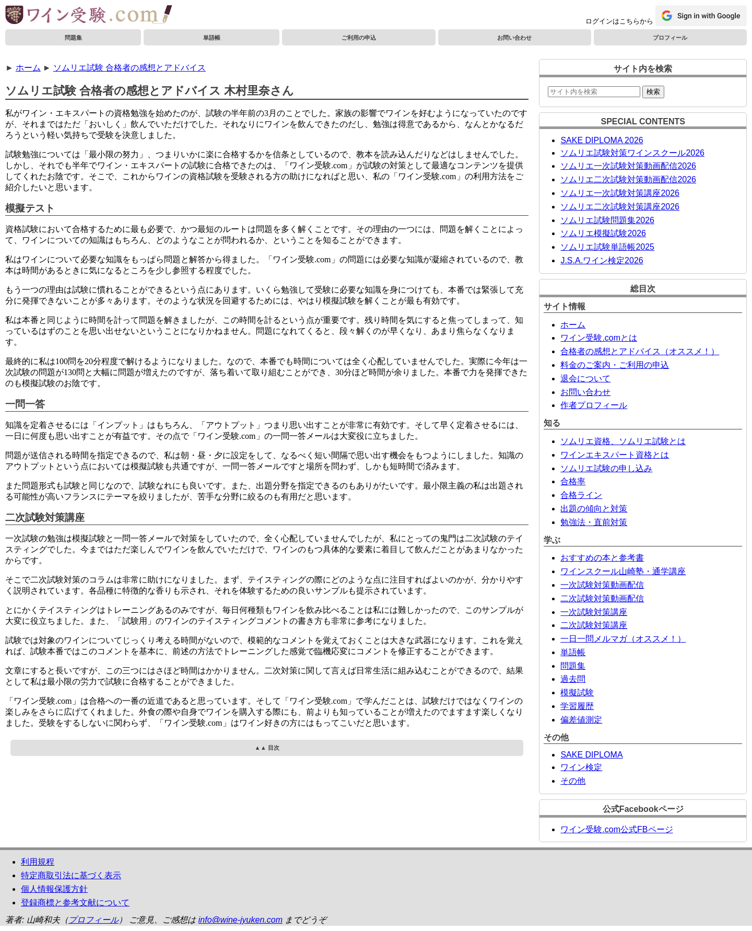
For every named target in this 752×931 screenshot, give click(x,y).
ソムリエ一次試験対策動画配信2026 (628, 165)
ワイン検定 (581, 767)
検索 (653, 92)
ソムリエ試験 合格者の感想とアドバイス (129, 67)
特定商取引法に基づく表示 (71, 875)
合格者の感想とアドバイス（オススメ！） (639, 351)
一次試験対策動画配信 (602, 584)
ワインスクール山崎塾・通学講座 (623, 571)
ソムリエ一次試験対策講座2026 (619, 193)
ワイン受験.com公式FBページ (616, 829)
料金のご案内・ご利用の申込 (614, 364)
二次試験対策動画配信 (602, 598)
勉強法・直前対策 (593, 522)
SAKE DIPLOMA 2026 (601, 140)
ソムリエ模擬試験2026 (603, 233)
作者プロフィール (593, 405)
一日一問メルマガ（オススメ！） (623, 638)
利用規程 (37, 861)
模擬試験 (577, 692)
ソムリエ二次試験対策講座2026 (619, 206)
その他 (572, 780)
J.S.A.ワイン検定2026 (601, 260)
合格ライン (581, 495)
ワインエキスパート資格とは (614, 454)
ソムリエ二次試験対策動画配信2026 (628, 179)
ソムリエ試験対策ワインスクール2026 (632, 152)
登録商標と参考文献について (75, 902)
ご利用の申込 (359, 37)
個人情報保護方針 (54, 889)
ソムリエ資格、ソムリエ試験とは (623, 441)
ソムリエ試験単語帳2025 (607, 246)
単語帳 (211, 37)
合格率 (572, 481)
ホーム (28, 67)
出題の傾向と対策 (593, 508)
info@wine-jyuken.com (240, 919)
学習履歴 (577, 706)
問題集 (73, 37)
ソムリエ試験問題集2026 (607, 220)
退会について (585, 378)
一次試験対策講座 (593, 612)
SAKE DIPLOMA (591, 754)
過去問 (572, 678)
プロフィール (670, 37)
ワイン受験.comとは (598, 337)
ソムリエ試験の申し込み (606, 468)
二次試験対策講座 (593, 625)
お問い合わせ (514, 37)
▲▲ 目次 (267, 747)
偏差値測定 (581, 719)
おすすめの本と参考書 (602, 557)
